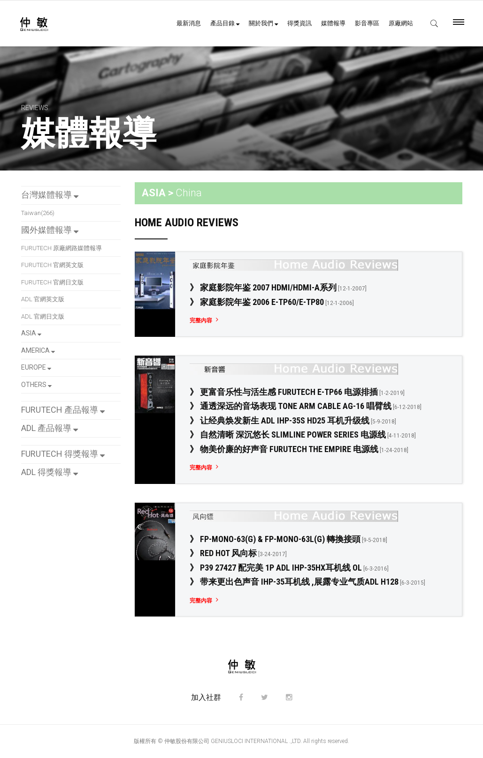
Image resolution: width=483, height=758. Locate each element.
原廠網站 (401, 23)
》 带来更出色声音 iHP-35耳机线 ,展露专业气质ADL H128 (307, 582)
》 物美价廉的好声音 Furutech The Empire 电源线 (299, 449)
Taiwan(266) (37, 212)
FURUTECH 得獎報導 (63, 454)
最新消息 (188, 23)
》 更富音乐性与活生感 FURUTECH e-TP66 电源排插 (297, 392)
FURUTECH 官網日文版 (52, 282)
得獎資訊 (299, 23)
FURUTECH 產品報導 (63, 410)
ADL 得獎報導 (49, 472)
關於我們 (263, 23)
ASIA (31, 333)
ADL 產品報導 (49, 428)
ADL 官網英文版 (42, 299)
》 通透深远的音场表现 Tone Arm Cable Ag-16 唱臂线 (306, 406)
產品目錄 (224, 23)
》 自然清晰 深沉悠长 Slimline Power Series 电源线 (303, 434)
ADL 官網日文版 (42, 316)
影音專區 (367, 23)
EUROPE (36, 367)
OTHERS (36, 384)
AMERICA (38, 350)
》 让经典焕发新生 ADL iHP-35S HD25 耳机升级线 (293, 420)
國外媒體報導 (49, 230)
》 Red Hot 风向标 (238, 553)
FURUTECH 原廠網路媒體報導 (61, 248)
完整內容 (201, 320)
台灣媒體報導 (49, 195)
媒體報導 (333, 23)
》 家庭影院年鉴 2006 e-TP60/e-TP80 (272, 302)
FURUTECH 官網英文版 (52, 264)
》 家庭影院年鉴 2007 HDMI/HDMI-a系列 (278, 287)
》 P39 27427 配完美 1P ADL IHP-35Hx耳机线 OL (289, 567)
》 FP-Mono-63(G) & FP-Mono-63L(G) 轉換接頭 (288, 539)
